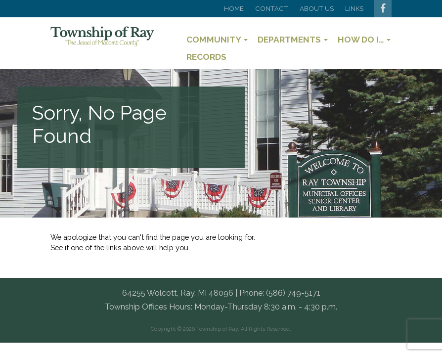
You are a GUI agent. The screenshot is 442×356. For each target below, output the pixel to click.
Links (354, 8)
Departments (293, 39)
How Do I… (364, 39)
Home (234, 8)
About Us (317, 8)
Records (206, 57)
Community (217, 39)
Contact (271, 8)
